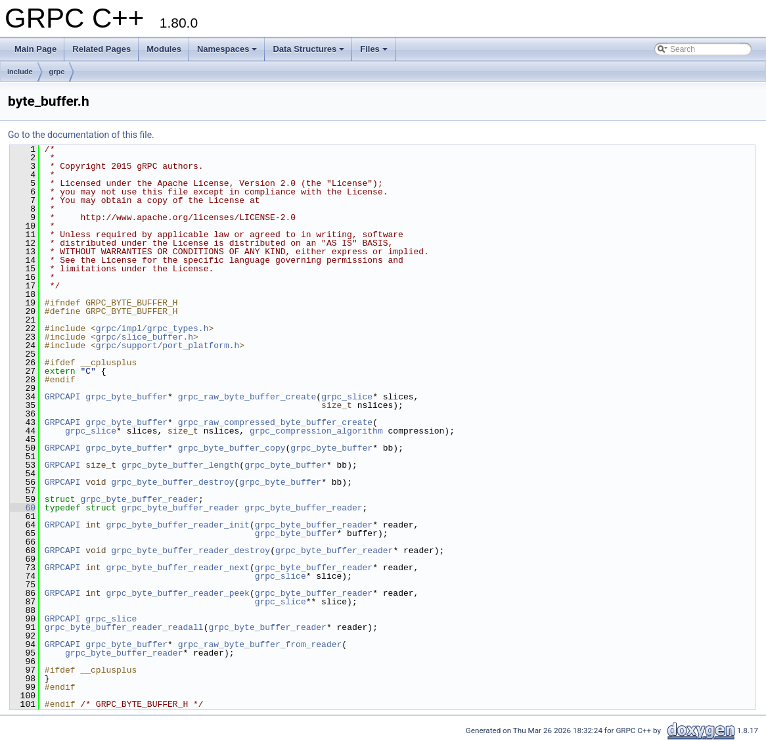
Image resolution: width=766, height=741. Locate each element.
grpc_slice (346, 397)
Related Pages (101, 49)
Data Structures (308, 49)
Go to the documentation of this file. (81, 134)
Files (374, 49)
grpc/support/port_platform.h (167, 345)
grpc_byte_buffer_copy (232, 448)
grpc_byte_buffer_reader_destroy (190, 550)
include (20, 72)
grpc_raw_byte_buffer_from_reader (260, 644)
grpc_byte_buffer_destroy (172, 482)
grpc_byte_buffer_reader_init (177, 525)
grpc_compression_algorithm (316, 431)
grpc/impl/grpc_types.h (152, 328)
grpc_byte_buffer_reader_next (177, 567)
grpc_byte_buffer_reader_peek (177, 593)
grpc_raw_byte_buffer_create (247, 397)
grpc (57, 72)
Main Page (35, 49)
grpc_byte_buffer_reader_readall (124, 627)
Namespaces (227, 49)
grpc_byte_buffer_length (180, 465)
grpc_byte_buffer (126, 397)
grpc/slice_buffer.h (144, 337)
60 (22, 508)
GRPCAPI (63, 397)
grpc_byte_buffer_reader (139, 499)
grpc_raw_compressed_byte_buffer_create (275, 422)
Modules (163, 49)
